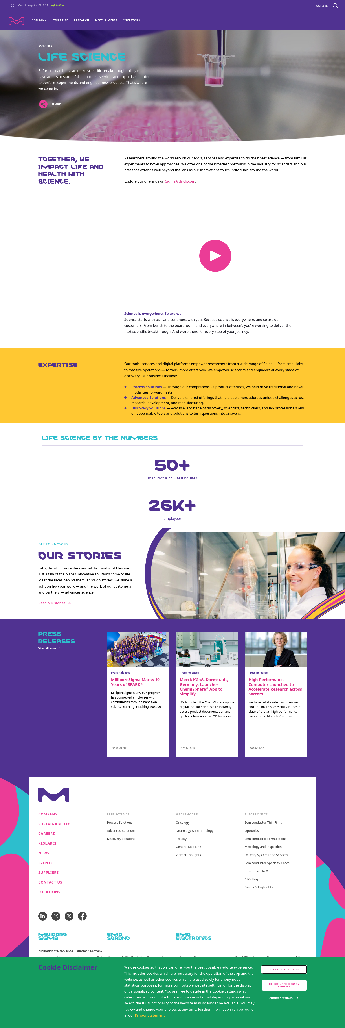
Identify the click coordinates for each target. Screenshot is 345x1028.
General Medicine (188, 847)
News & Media (106, 20)
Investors (131, 20)
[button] (13, 5)
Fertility (181, 839)
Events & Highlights (259, 887)
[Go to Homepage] (13, 6)
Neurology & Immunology (194, 831)
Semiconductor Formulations (265, 839)
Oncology (183, 823)
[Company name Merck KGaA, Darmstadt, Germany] (16, 21)
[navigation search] (335, 5)
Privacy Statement (150, 1015)
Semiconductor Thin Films (263, 823)
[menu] (86, 20)
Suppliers (48, 873)
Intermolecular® (257, 871)
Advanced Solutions (148, 397)
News (43, 853)
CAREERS (322, 6)
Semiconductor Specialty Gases (267, 863)
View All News (47, 648)
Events (45, 863)
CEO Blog (251, 879)
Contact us (50, 882)
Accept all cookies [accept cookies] (284, 969)
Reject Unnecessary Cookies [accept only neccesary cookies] (284, 985)
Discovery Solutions (121, 839)
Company (39, 20)
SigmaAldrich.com (180, 181)
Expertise (60, 20)
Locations (49, 892)
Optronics (252, 831)
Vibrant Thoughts (188, 855)
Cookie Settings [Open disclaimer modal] (281, 998)
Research (81, 20)
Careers (46, 834)
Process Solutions (146, 387)
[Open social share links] (43, 104)
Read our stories (51, 603)
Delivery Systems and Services (266, 855)
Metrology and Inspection (263, 847)
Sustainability (54, 824)
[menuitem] (41, 20)
